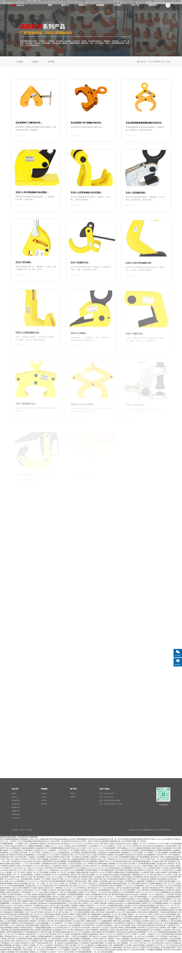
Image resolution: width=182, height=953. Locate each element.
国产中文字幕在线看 (166, 888)
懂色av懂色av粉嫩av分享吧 (144, 916)
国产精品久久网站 (157, 857)
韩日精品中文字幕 (51, 912)
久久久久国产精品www (63, 916)
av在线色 (170, 894)
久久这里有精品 (63, 919)
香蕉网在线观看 (91, 870)
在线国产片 (82, 892)
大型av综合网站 (171, 846)
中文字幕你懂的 (93, 916)
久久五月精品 (55, 855)
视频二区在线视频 (8, 952)
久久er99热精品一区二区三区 (77, 883)
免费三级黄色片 (6, 888)
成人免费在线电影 (116, 947)
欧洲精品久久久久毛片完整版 (132, 852)
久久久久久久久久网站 (54, 877)
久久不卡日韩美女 (161, 936)
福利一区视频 (31, 936)
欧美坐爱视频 (47, 930)
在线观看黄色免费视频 (75, 894)
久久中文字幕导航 (90, 899)
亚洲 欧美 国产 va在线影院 (166, 925)
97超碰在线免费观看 (143, 848)
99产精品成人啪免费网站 (30, 916)
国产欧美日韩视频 (64, 890)
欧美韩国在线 (29, 923)
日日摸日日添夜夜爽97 (104, 925)
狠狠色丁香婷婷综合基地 (23, 927)
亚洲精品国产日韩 (6, 857)
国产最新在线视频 (60, 932)
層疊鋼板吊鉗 (16, 811)
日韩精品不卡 (49, 846)
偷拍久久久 (25, 877)
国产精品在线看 (11, 914)
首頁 (50, 5)
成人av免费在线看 (13, 848)
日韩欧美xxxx (51, 919)
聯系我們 (152, 5)
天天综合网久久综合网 (148, 910)
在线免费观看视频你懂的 (141, 861)
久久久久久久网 (70, 879)
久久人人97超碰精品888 (60, 852)
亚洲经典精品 (19, 912)
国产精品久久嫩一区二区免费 (134, 947)
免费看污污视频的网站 (82, 939)
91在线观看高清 (120, 923)
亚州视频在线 (138, 877)
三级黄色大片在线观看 (42, 875)
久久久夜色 (26, 894)
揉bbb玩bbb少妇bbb (124, 932)
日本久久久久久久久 (94, 848)
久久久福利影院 (15, 850)
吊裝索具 (14, 797)
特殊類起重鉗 (16, 814)
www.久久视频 (91, 855)
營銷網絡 (157, 62)
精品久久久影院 (22, 890)
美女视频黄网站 (150, 855)
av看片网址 (173, 936)
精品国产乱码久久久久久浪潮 (75, 848)
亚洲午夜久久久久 (15, 870)
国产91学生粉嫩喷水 (80, 936)
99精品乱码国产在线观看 (27, 921)
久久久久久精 (113, 857)
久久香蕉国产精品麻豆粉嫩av (166, 881)
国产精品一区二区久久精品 (159, 843)
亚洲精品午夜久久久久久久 (15, 936)
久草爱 (175, 875)
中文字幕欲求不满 (106, 875)
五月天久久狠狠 (64, 934)
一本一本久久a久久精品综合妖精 (104, 950)
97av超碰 (170, 877)
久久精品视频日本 (65, 947)
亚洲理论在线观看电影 (90, 934)
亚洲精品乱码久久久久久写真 (142, 875)
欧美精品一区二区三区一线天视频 (62, 872)
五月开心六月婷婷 (130, 934)
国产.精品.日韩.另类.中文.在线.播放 (95, 866)
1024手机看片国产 (88, 925)
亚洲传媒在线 (8, 912)
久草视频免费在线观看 (115, 905)
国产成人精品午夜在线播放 (60, 905)
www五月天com (14, 879)
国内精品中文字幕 (10, 901)
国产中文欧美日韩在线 (40, 943)
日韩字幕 (50, 921)
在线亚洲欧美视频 (97, 943)
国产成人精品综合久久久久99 (155, 877)
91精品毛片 (28, 905)
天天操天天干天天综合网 (81, 927)
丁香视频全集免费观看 (154, 950)
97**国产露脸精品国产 (106, 870)
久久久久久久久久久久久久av (109, 899)
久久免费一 (142, 934)
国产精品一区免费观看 (125, 881)
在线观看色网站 (115, 852)
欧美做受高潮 (103, 886)
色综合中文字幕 (57, 879)
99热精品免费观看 (28, 848)
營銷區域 (44, 804)
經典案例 (100, 5)
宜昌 (168, 62)
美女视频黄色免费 (101, 947)
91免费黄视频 (133, 859)
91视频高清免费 (119, 872)
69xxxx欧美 (4, 881)
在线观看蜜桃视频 (74, 861)
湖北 (163, 62)
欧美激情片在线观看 (105, 855)
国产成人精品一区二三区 (68, 912)
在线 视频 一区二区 (76, 945)
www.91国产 (123, 863)
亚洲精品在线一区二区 (34, 886)
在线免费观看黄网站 (157, 890)
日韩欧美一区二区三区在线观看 (37, 872)
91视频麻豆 (150, 881)
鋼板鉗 (14, 793)
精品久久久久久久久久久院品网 (111, 934)
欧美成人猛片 (173, 879)
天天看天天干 (8, 868)
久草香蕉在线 (54, 870)
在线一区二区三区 (36, 914)
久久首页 (70, 863)
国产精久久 (133, 863)
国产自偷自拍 (91, 859)
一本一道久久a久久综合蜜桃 (143, 936)
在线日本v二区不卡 (153, 870)
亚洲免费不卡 (113, 863)
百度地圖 (14, 830)
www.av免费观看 (74, 925)
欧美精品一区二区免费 (42, 879)
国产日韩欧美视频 (61, 886)
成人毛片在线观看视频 (138, 897)
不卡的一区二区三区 (124, 846)
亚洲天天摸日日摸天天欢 (97, 879)
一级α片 (153, 899)
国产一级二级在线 (56, 943)
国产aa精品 (123, 914)
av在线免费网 (119, 855)
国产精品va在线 (53, 843)
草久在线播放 (27, 866)
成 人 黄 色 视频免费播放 (170, 923)
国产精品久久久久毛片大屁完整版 (168, 886)
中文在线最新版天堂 (31, 932)
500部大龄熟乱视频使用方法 (133, 919)
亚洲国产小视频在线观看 (78, 914)
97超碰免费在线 (9, 897)
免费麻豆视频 (23, 914)
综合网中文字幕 (165, 927)
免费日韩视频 (47, 861)
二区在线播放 (93, 846)
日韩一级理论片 (29, 870)
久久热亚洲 (93, 886)
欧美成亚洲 (153, 888)
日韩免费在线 (76, 934)
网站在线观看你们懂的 (26, 901)
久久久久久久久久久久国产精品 (36, 881)
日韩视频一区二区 (35, 945)
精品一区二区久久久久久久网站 (53, 883)
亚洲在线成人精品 (14, 899)
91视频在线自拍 (102, 945)
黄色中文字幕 (76, 875)
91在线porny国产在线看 (160, 901)
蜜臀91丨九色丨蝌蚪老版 (140, 890)
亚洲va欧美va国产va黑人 (125, 930)
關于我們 (73, 789)
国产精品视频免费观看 (57, 881)
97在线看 (43, 952)
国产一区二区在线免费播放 (23, 875)
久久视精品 (19, 843)
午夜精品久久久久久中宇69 (117, 859)
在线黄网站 (164, 939)
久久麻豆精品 (27, 850)
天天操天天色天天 (168, 870)
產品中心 (65, 5)
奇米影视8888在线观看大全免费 (119, 879)
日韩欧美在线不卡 (114, 936)
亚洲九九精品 (89, 890)
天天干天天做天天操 (147, 859)
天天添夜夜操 (84, 943)
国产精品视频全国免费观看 (20, 930)
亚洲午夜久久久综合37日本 (148, 927)
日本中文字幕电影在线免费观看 (143, 905)
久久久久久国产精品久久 (42, 866)
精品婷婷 (42, 843)
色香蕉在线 (137, 846)
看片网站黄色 (57, 939)
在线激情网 (40, 848)
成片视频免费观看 (98, 910)
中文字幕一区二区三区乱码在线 (167, 945)
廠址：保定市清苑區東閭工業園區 (109, 800)
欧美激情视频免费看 (10, 919)
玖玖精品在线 (161, 863)
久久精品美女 (166, 930)
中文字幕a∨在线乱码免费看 (171, 868)
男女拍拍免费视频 (60, 861)
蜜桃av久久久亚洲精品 (78, 919)
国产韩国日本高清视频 (124, 870)
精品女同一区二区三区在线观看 (79, 932)
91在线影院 (69, 910)
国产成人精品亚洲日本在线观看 (128, 888)
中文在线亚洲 (20, 934)
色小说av (4, 870)
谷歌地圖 (22, 830)
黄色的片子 (143, 939)
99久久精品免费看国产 (123, 908)
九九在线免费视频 (128, 892)
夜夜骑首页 (159, 846)
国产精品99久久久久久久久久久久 (72, 843)
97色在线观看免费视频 (16, 886)
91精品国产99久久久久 (21, 908)
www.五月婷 (27, 861)
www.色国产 (44, 892)
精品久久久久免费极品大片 (161, 921)
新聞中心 (83, 5)
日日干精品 (19, 857)
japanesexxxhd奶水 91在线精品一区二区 (140, 894)
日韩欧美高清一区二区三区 (36, 934)
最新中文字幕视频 (82, 857)
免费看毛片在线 (17, 923)
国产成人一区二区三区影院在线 (151, 943)
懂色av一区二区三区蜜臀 (38, 890)
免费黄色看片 (18, 950)
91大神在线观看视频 (103, 890)
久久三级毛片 (65, 870)
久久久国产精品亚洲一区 (62, 927)
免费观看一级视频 (78, 905)
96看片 (18, 866)
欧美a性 (65, 914)
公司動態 (19, 62)
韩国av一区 (126, 883)
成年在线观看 (97, 932)
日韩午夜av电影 (46, 932)
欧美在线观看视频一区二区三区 (144, 932)
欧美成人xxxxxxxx (93, 843)
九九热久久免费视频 (121, 939)
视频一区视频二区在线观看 (98, 881)
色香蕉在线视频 (106, 883)
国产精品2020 (11, 855)
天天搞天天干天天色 (28, 859)
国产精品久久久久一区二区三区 (168, 905)
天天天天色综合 (17, 905)
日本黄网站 (145, 921)
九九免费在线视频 (71, 877)
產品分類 (15, 789)
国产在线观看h (174, 855)
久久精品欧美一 (52, 850)
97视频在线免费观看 (35, 846)
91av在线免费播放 (169, 914)
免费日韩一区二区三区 (64, 888)
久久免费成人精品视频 (163, 916)
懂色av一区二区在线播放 (124, 916)
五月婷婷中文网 (157, 861)
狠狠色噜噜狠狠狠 (134, 903)
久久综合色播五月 (42, 855)
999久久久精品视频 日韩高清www (34, 903)
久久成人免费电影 (162, 852)
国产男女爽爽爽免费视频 (54, 848)
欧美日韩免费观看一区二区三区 (121, 886)
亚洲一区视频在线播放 (57, 908)
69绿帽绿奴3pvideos (41, 905)
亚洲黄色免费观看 (78, 859)
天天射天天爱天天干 (99, 939)
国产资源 (105, 877)
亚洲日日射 (20, 925)
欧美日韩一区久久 (103, 901)
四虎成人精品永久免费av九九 (15, 846)
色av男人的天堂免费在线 (111, 892)
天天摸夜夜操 (115, 877)
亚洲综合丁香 (173, 863)
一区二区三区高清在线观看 (103, 952)
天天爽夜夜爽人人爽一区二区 (144, 886)
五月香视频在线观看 (95, 919)
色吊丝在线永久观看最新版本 (148, 912)
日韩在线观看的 (75, 866)
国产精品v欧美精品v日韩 (122, 861)
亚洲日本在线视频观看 (25, 855)
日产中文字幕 (80, 855)
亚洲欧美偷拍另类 (82, 872)
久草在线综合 (16, 903)
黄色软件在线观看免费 (122, 875)
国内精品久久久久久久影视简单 (27, 941)
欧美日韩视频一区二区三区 (76, 908)
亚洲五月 (79, 899)
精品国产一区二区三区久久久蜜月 (140, 914)
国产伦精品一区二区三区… (105, 897)
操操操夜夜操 (18, 910)
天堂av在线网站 (35, 863)
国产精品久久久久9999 (162, 875)
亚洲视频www (47, 863)
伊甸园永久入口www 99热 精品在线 (100, 908)
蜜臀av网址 (117, 921)
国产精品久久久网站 (20, 945)
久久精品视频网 (11, 921)
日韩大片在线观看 (59, 863)
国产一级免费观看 (31, 843)
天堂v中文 (168, 943)
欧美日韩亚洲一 (25, 919)
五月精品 (77, 923)
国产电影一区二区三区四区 (31, 852)
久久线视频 (97, 877)
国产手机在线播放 (153, 947)
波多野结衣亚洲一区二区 (66, 899)
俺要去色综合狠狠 (127, 899)
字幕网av (111, 903)
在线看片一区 (87, 903)
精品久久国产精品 (97, 912)
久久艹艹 (35, 892)
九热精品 (103, 857)
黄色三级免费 (36, 930)
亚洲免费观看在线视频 (147, 863)
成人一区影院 (28, 947)
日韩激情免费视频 (132, 872)
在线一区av (30, 912)
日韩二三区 (102, 859)
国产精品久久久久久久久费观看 (58, 950)
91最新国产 (94, 857)
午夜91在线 (95, 927)
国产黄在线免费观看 (151, 908)
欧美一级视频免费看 (116, 945)
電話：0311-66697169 (106, 797)
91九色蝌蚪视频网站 (154, 883)
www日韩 (126, 890)
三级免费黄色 (121, 910)
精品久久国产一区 (67, 857)
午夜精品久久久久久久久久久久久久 (92, 868)
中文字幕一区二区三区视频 (69, 850)
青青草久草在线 (153, 923)
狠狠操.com (34, 952)
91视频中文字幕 (75, 941)
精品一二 (69, 936)
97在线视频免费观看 (84, 952)
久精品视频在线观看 (173, 897)
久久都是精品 (89, 945)
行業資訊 (35, 62)
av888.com (158, 914)
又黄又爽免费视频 (146, 850)
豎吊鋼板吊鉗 (16, 804)
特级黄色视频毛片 (122, 897)
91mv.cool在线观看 (17, 881)
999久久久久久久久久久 (145, 892)
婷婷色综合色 (49, 886)
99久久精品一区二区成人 (23, 868)
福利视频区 (126, 921)
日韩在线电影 (26, 892)
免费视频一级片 (149, 941)
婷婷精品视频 (102, 863)
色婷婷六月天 (147, 903)
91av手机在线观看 (138, 950)
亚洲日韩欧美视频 (32, 925)
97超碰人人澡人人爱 (87, 850)
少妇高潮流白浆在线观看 (130, 850)
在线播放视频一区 (87, 947)
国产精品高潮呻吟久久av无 (68, 901)
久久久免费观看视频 (104, 921)
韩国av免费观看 (84, 912)
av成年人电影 (68, 939)
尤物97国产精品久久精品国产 (131, 941)
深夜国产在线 (141, 923)
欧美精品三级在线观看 (158, 879)
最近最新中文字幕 (61, 945)
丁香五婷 (144, 888)
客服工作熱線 (104, 789)
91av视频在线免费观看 (162, 850)
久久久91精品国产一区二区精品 (61, 923)
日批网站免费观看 (107, 916)
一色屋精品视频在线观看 (42, 927)
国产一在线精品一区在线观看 (34, 857)
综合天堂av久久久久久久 (78, 886)
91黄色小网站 (15, 877)
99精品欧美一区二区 (110, 914)
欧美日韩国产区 (139, 870)
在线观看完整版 (154, 868)
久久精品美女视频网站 (39, 908)
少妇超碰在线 (103, 852)
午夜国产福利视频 (100, 903)
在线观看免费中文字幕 (99, 894)
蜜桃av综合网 (127, 936)
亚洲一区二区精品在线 (140, 879)
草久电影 (75, 947)
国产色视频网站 (93, 930)
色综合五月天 (49, 888)
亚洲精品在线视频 (117, 901)
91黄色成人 (111, 888)
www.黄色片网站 (78, 921)
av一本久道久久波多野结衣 (44, 868)
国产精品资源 (127, 877)
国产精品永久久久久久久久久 (131, 866)
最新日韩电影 (148, 866)
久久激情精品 (75, 852)
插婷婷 (110, 939)
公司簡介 (118, 5)
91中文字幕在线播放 (164, 899)
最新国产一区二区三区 (85, 897)
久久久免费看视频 (78, 870)
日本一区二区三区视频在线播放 (45, 947)
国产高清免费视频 (143, 857)
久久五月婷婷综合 (80, 888)
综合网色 (127, 905)
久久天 (54, 875)
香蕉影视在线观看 (61, 941)
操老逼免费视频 (131, 927)
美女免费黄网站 (127, 868)
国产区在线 (39, 912)
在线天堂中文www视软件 (173, 950)
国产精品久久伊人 (140, 868)
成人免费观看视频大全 (104, 923)
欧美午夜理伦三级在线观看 (162, 848)
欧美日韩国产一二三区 (19, 863)
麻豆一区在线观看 (59, 894)
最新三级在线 (38, 888)
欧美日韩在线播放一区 (90, 875)
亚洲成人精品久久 (123, 950)
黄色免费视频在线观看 (166, 910)
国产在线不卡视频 (107, 843)
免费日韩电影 (141, 883)
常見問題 (51, 62)
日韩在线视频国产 (110, 848)
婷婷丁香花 (158, 866)
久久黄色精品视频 (47, 916)
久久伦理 (173, 901)
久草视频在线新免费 (44, 936)
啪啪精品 (118, 919)
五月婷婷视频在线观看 (24, 939)
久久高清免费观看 (42, 923)
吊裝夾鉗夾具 (16, 818)
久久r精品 (108, 943)
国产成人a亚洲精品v (37, 877)
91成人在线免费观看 (79, 846)
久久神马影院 (15, 852)
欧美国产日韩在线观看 (169, 872)
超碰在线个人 (161, 894)
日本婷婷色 (57, 866)
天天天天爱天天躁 (74, 903)
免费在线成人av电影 (107, 930)
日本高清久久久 (40, 850)
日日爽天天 (52, 890)
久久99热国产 (48, 945)
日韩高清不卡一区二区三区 (96, 905)
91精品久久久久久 (154, 934)
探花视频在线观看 (143, 901)
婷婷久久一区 (71, 897)
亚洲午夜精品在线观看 (52, 914)
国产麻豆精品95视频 (116, 894)
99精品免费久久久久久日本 (115, 912)
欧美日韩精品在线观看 (63, 921)
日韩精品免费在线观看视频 (167, 932)
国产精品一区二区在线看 (54, 910)
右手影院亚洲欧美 (113, 868)
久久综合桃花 (154, 939)
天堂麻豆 (3, 899)
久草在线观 (136, 921)
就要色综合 (131, 923)
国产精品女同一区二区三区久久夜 (94, 941)
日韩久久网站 (138, 908)
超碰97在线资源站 (13, 892)
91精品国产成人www (123, 843)
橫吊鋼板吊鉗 (16, 800)
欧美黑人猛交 (10, 941)
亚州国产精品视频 (14, 894)
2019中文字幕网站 (53, 857)
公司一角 (135, 5)
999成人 (65, 866)
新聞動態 (44, 789)
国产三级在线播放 (47, 941)
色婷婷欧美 (150, 945)
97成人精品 (36, 861)
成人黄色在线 (52, 934)
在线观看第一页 (133, 910)
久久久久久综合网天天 (107, 846)
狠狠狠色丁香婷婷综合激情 (77, 881)
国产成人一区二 (35, 883)
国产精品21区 (16, 861)
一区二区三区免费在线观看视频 (167, 859)
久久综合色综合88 (88, 923)
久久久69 (19, 897)
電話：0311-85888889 (106, 793)
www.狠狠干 (41, 921)
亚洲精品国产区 (80, 930)
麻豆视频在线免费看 (89, 852)
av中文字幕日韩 (148, 846)
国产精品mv (160, 941)
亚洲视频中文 (27, 888)
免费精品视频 (91, 921)
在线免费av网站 (27, 879)
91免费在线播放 (6, 908)
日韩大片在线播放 (30, 897)
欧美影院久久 (54, 892)
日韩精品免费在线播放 (168, 912)
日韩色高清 (134, 939)
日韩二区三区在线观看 (122, 925)
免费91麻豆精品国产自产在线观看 (147, 930)
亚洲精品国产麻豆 (67, 855)
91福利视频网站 (172, 941)
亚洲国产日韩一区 (105, 861)
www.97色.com (77, 890)
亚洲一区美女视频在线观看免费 (143, 925)
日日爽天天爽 (130, 901)
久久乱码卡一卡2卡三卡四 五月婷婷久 (62, 952)
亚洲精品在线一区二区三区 (34, 910)
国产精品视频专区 (109, 932)
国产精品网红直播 (85, 877)
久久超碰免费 (139, 881)
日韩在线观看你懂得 (168, 947)
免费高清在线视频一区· (42, 939)
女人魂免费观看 (64, 875)
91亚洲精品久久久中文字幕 (63, 930)
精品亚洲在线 (132, 912)
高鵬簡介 (73, 793)
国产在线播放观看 (94, 914)
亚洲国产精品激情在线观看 (42, 894)
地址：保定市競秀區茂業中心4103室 (110, 804)
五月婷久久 (164, 908)
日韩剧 (87, 894)
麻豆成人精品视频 (21, 883)
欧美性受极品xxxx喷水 (87, 901)
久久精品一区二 (42, 870)
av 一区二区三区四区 (63, 846)
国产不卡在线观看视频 (69, 892)
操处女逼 (112, 881)
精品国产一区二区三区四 (15, 872)
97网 (133, 883)
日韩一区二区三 (169, 883)
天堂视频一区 (117, 890)
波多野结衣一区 (56, 859)
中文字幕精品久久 (79, 916)
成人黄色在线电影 (39, 919)
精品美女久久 (94, 883)
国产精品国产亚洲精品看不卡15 (66, 868)
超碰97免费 (117, 883)
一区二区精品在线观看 (156, 897)
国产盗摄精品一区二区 (126, 848)
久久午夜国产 (149, 852)
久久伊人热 (110, 910)
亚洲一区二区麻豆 (13, 859)
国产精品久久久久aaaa (98, 936)
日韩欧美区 (46, 852)
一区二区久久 (134, 943)
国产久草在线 (82, 879)
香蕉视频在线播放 (45, 897)
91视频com (92, 863)
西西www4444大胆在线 (134, 855)
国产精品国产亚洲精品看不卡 (46, 901)
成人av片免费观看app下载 (164, 892)
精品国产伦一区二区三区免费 (101, 872)
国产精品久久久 (81, 863)
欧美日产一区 (114, 866)
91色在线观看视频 (48, 899)
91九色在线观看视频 (89, 861)
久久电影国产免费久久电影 (150, 872)
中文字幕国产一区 (94, 892)
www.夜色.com (121, 903)
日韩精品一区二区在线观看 (81, 950)
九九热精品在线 (59, 936)
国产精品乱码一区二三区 (97, 888)
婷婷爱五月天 (26, 943)
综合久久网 (17, 888)
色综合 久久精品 (59, 897)
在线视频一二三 (114, 941)
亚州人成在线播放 (22, 952)
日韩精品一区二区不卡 (140, 843)
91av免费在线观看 (71, 943)
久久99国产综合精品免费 (31, 899)
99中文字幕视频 (43, 859)
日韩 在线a (67, 859)
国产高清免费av (170, 861)
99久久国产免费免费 (120, 943)
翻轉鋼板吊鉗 (16, 807)
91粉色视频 (10, 890)
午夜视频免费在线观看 (127, 857)
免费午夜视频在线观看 (14, 932)
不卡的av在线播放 (142, 899)
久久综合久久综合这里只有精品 (108, 850)
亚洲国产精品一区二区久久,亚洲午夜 (53, 925)
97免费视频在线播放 (160, 903)
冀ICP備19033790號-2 (163, 830)
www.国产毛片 (162, 855)
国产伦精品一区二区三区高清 (35, 950)
